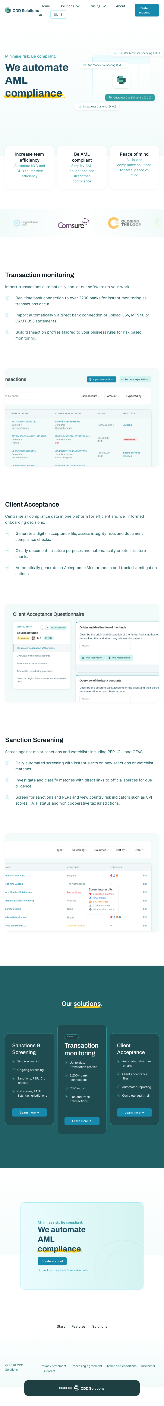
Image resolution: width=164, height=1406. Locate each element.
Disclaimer (148, 1366)
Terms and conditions (121, 1366)
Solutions (70, 6)
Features (78, 1326)
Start (61, 1326)
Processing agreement (86, 1366)
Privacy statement (53, 1366)
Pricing (98, 6)
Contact (49, 1371)
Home (45, 6)
